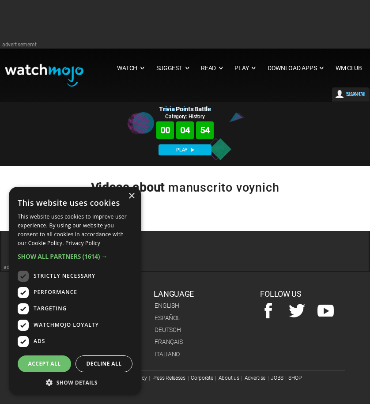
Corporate (202, 378)
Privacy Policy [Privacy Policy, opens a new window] (82, 243)
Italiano (167, 354)
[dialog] (75, 291)
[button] (75, 256)
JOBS (277, 378)
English (167, 305)
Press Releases (168, 378)
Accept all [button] (44, 363)
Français (169, 341)
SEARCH (355, 94)
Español (167, 317)
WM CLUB (349, 68)
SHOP (294, 378)
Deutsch (168, 329)
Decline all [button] (104, 363)
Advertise (255, 378)
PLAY (185, 150)
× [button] (131, 196)
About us (229, 378)
